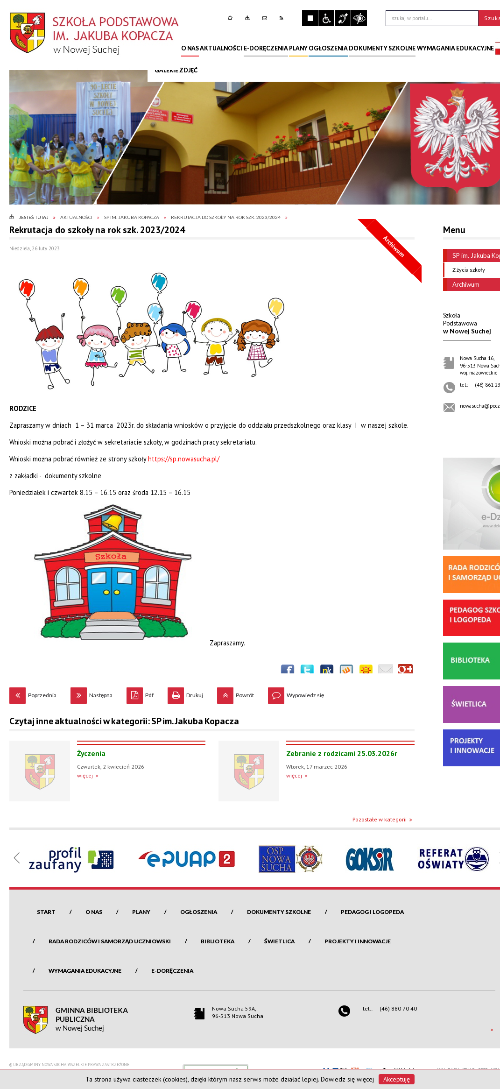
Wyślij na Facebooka (287, 671)
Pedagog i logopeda (372, 911)
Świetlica (279, 941)
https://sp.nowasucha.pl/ (183, 458)
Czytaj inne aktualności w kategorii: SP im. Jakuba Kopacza (124, 721)
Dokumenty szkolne (279, 911)
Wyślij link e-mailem (385, 671)
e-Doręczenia (172, 970)
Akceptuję (396, 1079)
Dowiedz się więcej (347, 1079)
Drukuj (185, 693)
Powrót (235, 693)
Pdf (140, 693)
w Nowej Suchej (467, 322)
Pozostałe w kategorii (379, 819)
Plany (141, 911)
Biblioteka (217, 941)
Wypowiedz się (296, 693)
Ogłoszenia (198, 911)
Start (46, 911)
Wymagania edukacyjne (85, 970)
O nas (93, 911)
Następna (91, 693)
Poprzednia (32, 693)
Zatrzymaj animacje (310, 18)
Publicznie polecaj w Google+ (405, 671)
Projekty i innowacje (357, 941)
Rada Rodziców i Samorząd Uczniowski (110, 941)
